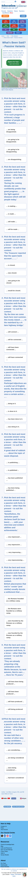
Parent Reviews (5, 866)
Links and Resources (6, 848)
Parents (3, 11)
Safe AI (3, 853)
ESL (8, 36)
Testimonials (4, 865)
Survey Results (5, 855)
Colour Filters (4, 851)
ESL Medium (14, 36)
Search (15, 1)
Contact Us (4, 826)
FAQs (2, 828)
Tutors (16, 11)
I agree (12, 874)
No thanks (18, 874)
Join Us (5, 16)
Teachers (21, 11)
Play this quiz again (18, 806)
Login (23, 16)
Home (2, 36)
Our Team (3, 863)
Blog (2, 846)
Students (10, 11)
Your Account (4, 829)
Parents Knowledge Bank (7, 844)
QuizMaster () (7, 13)
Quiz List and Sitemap (6, 849)
